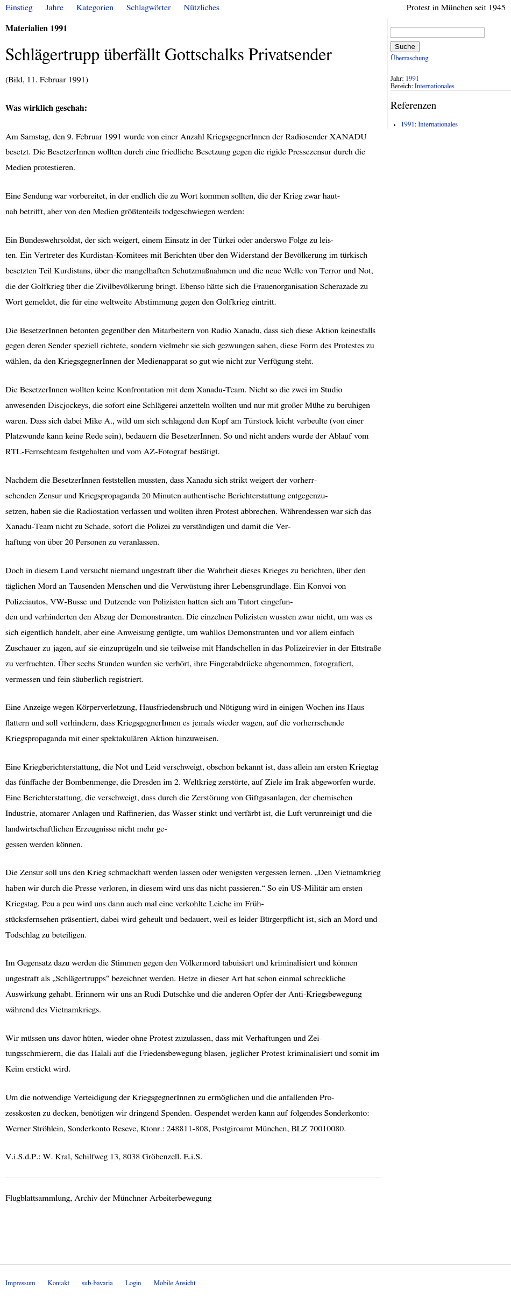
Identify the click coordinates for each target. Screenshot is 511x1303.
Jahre (54, 7)
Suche (405, 47)
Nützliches (201, 7)
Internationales (435, 86)
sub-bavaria (97, 1283)
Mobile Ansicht (175, 1283)
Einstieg (19, 7)
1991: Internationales (429, 124)
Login (133, 1283)
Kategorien (94, 7)
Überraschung (409, 58)
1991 (413, 78)
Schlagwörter (148, 7)
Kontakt (58, 1283)
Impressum (20, 1283)
